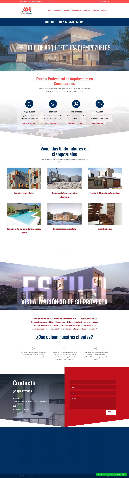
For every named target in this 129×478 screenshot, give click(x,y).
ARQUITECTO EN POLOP (26, 447)
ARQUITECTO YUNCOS (72, 446)
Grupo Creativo (26, 475)
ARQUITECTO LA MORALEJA (50, 432)
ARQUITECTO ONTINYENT (50, 444)
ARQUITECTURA (56, 10)
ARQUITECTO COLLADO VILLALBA (51, 440)
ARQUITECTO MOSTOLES (26, 441)
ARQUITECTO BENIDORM (49, 458)
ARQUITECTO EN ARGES (25, 459)
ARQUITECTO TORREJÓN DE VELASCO (75, 448)
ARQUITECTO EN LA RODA (50, 451)
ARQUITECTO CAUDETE (95, 435)
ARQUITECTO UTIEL (95, 432)
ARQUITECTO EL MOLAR (72, 454)
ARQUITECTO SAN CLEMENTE (97, 465)
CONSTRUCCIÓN (75, 10)
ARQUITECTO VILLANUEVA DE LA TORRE (99, 439)
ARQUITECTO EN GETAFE (26, 436)
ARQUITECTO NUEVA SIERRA (26, 466)
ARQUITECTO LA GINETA (73, 452)
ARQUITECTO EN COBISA (26, 460)
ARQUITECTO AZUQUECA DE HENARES (75, 438)
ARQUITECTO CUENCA (25, 433)
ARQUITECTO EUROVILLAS (26, 452)
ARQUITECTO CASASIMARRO (50, 455)
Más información (28, 123)
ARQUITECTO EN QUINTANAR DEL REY (52, 454)
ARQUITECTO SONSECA (72, 450)
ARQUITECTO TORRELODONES (51, 436)
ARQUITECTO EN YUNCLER (50, 459)
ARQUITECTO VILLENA (72, 451)
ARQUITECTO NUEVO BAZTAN (50, 435)
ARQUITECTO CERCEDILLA (96, 440)
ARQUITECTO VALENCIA (72, 463)
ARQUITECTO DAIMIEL (95, 433)
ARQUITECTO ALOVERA (72, 439)
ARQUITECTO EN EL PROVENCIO (51, 456)
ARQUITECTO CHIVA (72, 462)
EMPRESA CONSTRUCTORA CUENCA (98, 466)
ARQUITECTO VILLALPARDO (26, 449)
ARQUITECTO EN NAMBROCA (26, 462)
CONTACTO (103, 10)
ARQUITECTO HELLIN (25, 434)
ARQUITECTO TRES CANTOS (96, 452)
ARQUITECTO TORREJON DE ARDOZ (28, 439)
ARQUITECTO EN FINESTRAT (26, 445)
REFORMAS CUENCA (72, 465)
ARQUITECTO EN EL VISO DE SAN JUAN (52, 466)
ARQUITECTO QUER (72, 441)
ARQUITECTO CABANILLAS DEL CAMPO (75, 435)
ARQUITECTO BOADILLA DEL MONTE (28, 457)
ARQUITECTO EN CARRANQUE (74, 458)
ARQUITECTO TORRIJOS (72, 444)
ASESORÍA (66, 10)
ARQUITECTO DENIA (48, 457)
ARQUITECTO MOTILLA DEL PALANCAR (52, 449)
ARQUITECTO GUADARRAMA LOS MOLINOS (99, 441)
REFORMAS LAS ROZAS (49, 465)
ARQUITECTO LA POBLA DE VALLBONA (75, 464)
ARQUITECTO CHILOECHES (26, 463)
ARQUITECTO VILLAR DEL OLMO (51, 433)
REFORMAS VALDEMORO (49, 464)
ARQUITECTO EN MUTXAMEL (26, 448)
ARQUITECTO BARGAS (72, 457)
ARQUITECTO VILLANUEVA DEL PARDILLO (76, 455)
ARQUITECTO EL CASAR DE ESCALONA (98, 447)
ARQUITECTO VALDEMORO (26, 442)
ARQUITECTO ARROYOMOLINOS (97, 449)
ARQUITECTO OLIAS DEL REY (26, 458)
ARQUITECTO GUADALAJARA (73, 434)
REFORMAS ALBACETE (72, 466)
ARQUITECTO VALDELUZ (72, 437)
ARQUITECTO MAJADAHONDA (27, 438)
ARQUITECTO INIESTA (49, 450)
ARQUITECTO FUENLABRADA (50, 441)
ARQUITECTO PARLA (48, 439)
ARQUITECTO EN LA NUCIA (26, 444)
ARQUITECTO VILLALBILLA (96, 456)
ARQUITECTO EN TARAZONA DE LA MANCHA (53, 448)
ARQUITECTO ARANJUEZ (96, 458)
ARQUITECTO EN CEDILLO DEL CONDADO (53, 461)
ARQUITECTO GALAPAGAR (50, 434)
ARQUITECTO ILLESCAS (72, 442)
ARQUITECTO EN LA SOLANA (97, 434)
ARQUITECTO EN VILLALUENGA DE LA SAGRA (53, 460)
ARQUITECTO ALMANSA (49, 447)
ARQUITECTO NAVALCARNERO (97, 448)
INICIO (49, 10)
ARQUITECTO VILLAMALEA (73, 445)
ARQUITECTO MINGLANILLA (96, 464)
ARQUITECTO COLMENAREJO (50, 438)
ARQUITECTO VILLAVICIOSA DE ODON (28, 443)
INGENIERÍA (86, 10)
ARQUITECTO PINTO (25, 455)
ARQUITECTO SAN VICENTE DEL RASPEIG (52, 443)
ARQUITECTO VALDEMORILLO (97, 455)
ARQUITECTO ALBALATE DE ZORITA (98, 459)
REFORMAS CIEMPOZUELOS (26, 465)
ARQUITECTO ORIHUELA (49, 445)
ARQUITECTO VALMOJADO (96, 460)
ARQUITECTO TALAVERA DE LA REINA (98, 442)
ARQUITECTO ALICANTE (25, 451)
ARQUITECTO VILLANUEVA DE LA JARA (98, 462)
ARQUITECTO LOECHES (95, 457)
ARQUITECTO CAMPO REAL (96, 445)
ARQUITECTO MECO (95, 451)
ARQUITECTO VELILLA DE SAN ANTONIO (99, 454)
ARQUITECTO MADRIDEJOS (96, 444)
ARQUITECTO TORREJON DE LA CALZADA (76, 449)
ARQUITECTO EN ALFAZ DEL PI (27, 446)
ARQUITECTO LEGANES (25, 435)
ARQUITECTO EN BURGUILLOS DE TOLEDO (29, 461)
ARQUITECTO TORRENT (49, 446)
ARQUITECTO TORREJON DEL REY (74, 453)
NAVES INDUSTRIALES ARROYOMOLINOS (52, 462)
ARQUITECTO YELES (72, 447)
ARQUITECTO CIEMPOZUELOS (50, 442)
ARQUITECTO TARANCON (96, 450)
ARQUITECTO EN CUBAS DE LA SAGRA (75, 461)
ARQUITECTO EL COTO (72, 456)
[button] (111, 474)
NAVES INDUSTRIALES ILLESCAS (27, 464)
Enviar (111, 417)
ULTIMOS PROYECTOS (102, 1)
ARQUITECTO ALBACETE (25, 432)
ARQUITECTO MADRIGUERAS (50, 452)
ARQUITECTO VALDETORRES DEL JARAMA (29, 456)
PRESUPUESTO (95, 10)
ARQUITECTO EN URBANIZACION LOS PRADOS (75, 433)
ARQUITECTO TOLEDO (25, 450)
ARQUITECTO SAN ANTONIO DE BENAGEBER (30, 454)
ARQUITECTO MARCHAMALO (73, 436)
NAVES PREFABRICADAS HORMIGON (51, 463)
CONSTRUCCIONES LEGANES (97, 461)
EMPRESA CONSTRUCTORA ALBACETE (98, 467)
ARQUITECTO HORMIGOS (96, 446)
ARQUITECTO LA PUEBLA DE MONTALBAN (99, 443)
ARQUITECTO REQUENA (72, 440)
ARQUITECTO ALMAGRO (96, 436)
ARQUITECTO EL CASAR (95, 438)
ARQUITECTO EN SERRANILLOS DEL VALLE (76, 460)
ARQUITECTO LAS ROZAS (26, 440)
